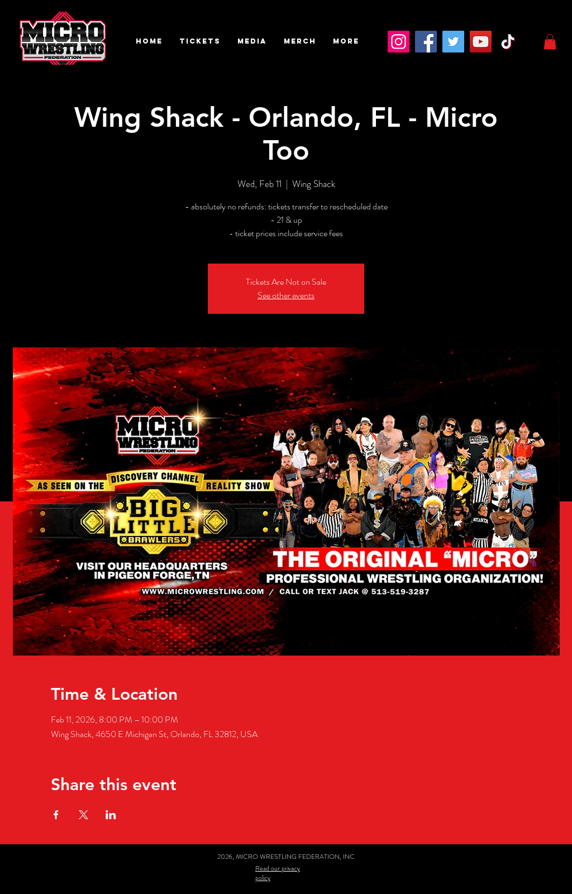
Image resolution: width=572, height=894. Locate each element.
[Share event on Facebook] (56, 814)
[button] (200, 41)
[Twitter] (453, 41)
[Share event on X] (83, 814)
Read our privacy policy (277, 873)
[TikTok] (508, 41)
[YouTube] (481, 41)
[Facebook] (426, 41)
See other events (286, 295)
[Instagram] (398, 41)
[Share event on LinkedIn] (111, 814)
